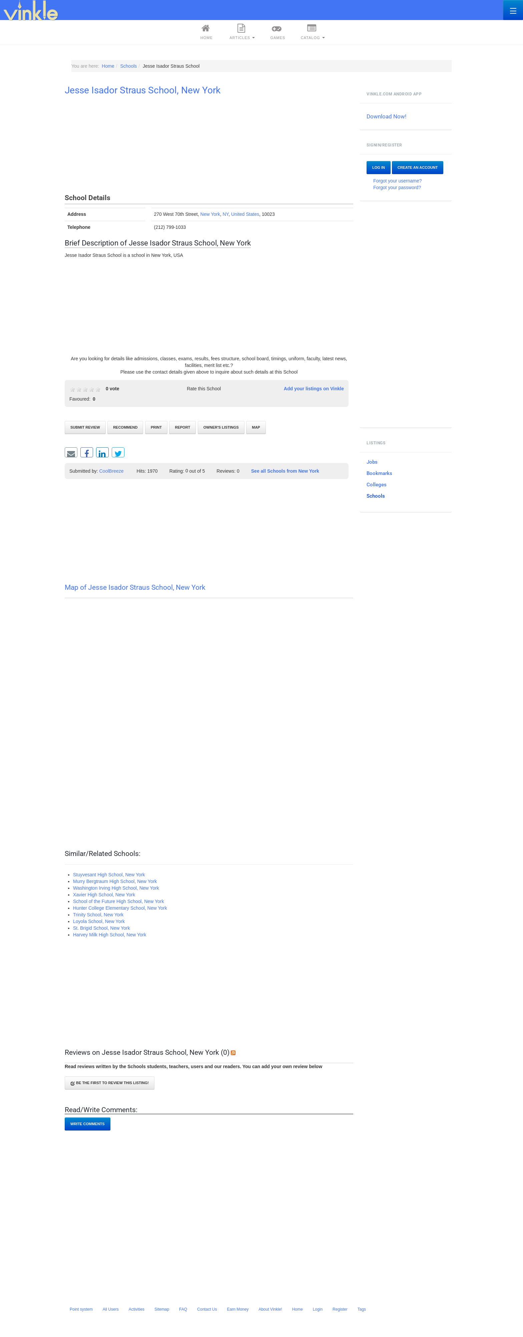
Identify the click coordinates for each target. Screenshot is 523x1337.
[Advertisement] (209, 145)
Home (205, 32)
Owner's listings (221, 427)
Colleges (377, 484)
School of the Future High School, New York (118, 901)
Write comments (87, 1124)
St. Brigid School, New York (101, 928)
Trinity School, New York (98, 914)
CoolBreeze (111, 471)
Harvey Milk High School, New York (109, 934)
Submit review (85, 427)
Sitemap (161, 1309)
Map (256, 427)
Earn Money (237, 1309)
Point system (81, 1309)
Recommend (125, 427)
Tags (362, 1309)
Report (182, 427)
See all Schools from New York (285, 471)
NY (225, 214)
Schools (376, 496)
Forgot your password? (397, 187)
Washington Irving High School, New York (116, 888)
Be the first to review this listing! (109, 1083)
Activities (136, 1309)
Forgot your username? (397, 180)
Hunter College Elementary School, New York (120, 908)
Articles (242, 32)
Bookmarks (379, 473)
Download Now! (386, 116)
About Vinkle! (270, 1309)
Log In (378, 167)
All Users (111, 1309)
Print (156, 427)
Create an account (418, 167)
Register (340, 1309)
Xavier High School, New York (104, 894)
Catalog (313, 32)
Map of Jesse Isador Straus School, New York (135, 587)
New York (210, 214)
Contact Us (207, 1309)
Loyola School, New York (99, 921)
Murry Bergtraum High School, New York (115, 881)
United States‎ (245, 214)
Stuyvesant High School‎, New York (109, 874)
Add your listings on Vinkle (314, 388)
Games (277, 32)
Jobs (372, 462)
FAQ (183, 1309)
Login (318, 1309)
